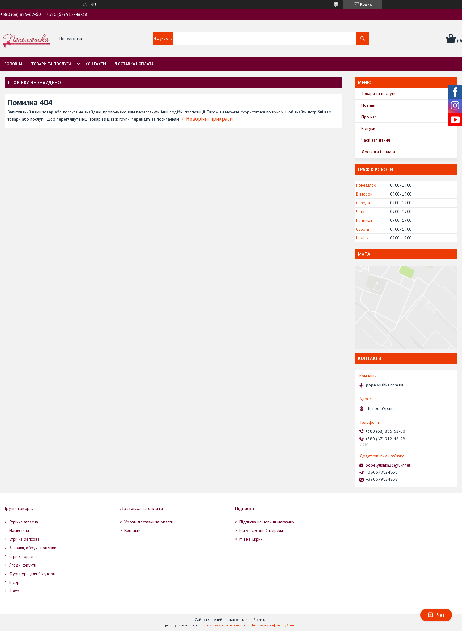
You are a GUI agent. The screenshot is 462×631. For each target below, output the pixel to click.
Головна (13, 64)
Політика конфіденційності (273, 625)
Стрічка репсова (24, 539)
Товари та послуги (51, 64)
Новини (368, 105)
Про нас (368, 117)
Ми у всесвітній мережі (261, 530)
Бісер (14, 582)
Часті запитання (375, 140)
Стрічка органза (24, 556)
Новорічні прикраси (209, 118)
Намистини (19, 530)
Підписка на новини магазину (266, 522)
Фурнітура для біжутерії (32, 573)
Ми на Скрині (251, 539)
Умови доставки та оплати (148, 522)
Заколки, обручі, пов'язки (32, 548)
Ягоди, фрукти (22, 565)
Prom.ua (260, 619)
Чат (436, 615)
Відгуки (368, 128)
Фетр (14, 591)
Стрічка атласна (23, 522)
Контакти (95, 64)
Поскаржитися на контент (225, 625)
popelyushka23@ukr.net (388, 465)
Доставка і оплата (134, 64)
